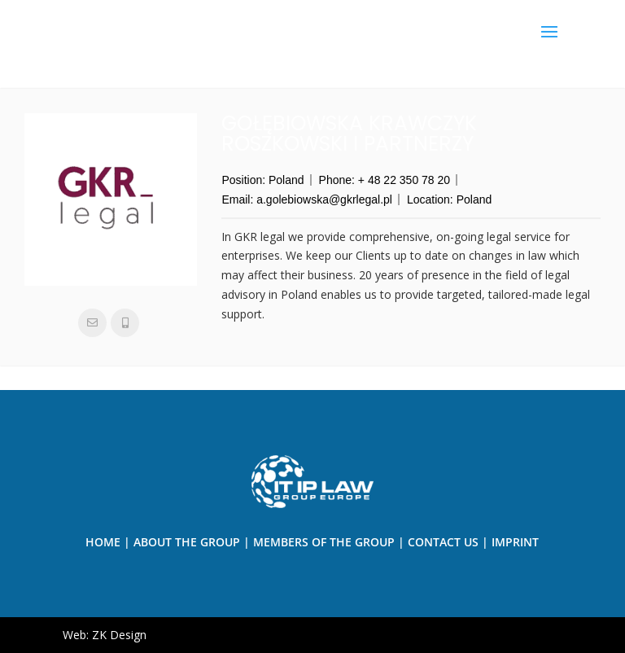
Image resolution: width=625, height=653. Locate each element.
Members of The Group (324, 542)
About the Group (186, 542)
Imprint (515, 542)
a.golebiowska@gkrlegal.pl (324, 199)
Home (102, 542)
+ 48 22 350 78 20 (404, 179)
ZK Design (119, 634)
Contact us (443, 542)
